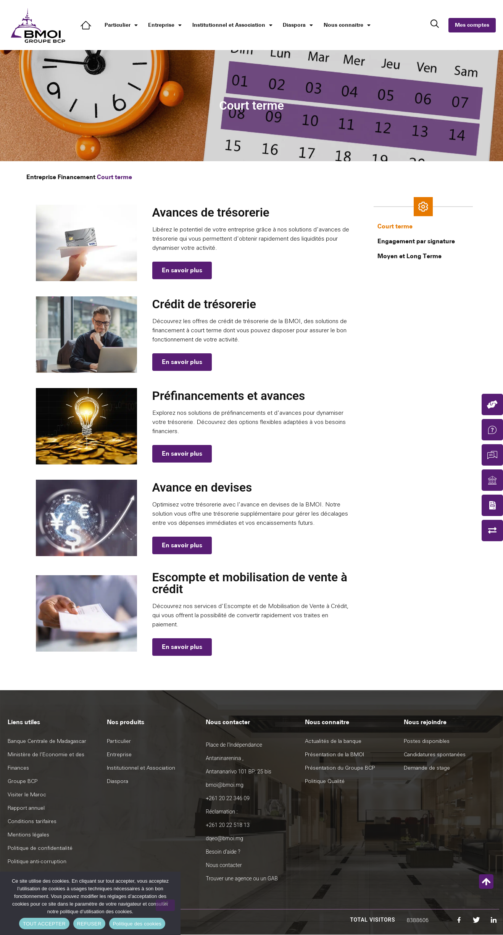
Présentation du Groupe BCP (340, 768)
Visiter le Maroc (27, 794)
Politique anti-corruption (37, 861)
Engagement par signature (416, 241)
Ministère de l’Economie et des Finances (46, 761)
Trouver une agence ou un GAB (242, 878)
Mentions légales (28, 834)
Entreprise (165, 25)
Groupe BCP (22, 781)
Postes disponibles (427, 741)
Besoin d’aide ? (223, 852)
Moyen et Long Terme (409, 256)
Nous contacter (224, 865)
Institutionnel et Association (232, 25)
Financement (76, 177)
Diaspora (298, 25)
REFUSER (89, 924)
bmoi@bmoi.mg (224, 785)
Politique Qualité (325, 781)
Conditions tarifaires (32, 821)
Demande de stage (427, 768)
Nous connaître (347, 25)
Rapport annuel (26, 808)
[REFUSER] (165, 905)
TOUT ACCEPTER (44, 924)
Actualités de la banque (333, 741)
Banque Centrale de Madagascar (47, 741)
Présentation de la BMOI (334, 754)
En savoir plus (182, 270)
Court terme (395, 226)
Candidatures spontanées (435, 754)
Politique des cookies (137, 924)
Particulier (121, 25)
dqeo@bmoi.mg (224, 838)
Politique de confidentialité (40, 848)
